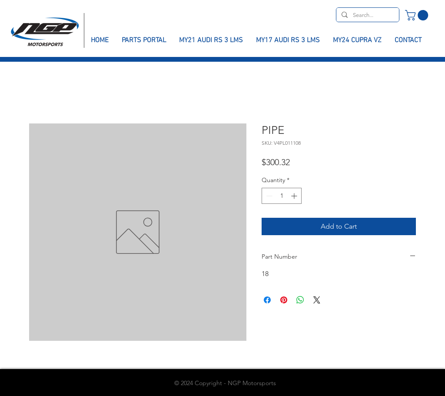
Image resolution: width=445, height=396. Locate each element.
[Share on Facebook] (267, 300)
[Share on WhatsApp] (300, 300)
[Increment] (294, 195)
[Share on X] (317, 300)
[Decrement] (268, 195)
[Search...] (367, 15)
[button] (418, 15)
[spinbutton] (281, 195)
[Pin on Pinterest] (284, 300)
